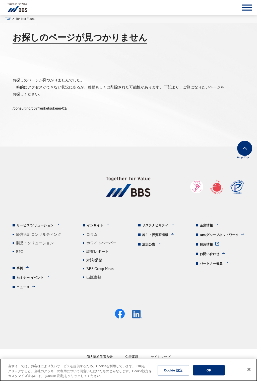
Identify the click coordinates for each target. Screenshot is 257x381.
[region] (128, 370)
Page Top (237, 156)
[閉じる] (248, 369)
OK (209, 370)
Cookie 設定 (173, 370)
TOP (8, 18)
